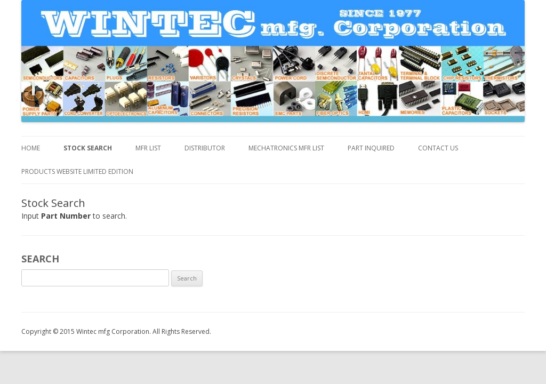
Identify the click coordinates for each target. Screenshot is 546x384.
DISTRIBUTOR (204, 148)
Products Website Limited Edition (77, 171)
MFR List (148, 148)
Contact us (438, 148)
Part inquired (371, 148)
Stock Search (87, 148)
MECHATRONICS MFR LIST (286, 148)
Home (30, 148)
